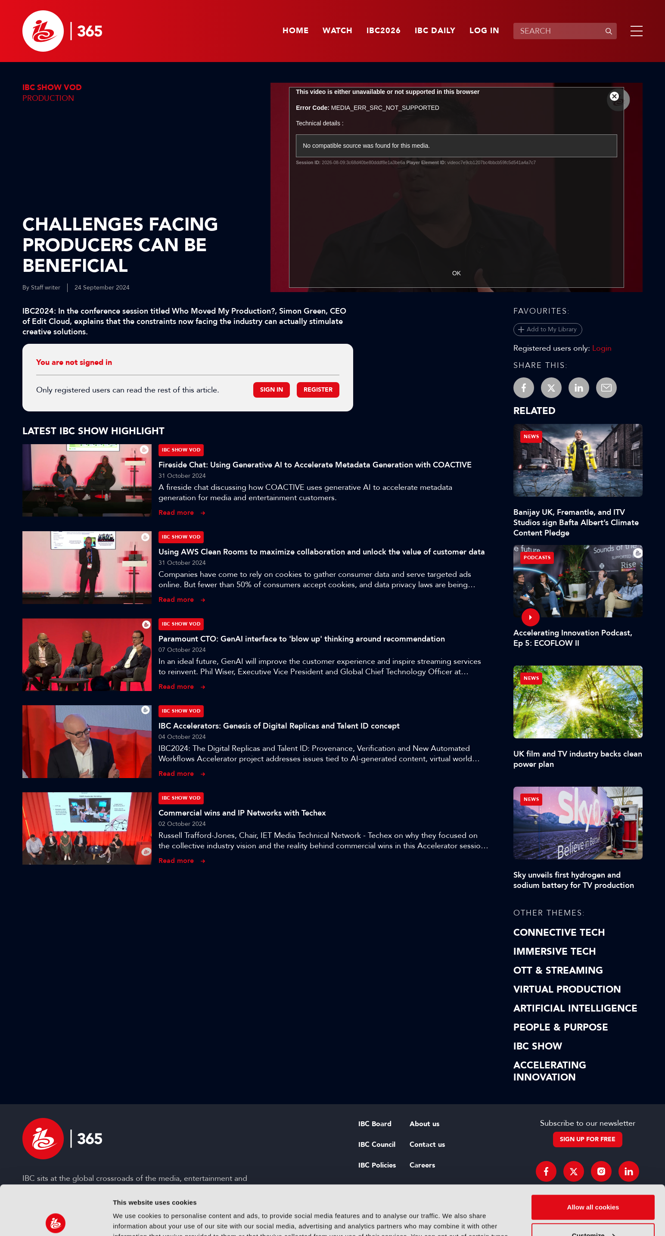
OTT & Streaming (558, 970)
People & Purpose (560, 1027)
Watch (338, 31)
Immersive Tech (554, 951)
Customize (593, 1183)
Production (48, 98)
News (531, 436)
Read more (176, 512)
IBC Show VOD (52, 87)
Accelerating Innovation (549, 1071)
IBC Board (375, 1124)
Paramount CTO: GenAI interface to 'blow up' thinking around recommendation (301, 639)
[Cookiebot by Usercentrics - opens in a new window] (55, 1219)
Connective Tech (559, 932)
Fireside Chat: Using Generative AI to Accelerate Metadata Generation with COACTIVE (315, 465)
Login (602, 348)
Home (296, 31)
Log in (484, 31)
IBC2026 (384, 31)
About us (424, 1124)
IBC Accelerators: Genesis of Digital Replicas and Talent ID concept (279, 726)
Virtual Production (567, 989)
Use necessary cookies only (593, 1212)
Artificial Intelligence (575, 1008)
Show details (133, 1219)
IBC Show (537, 1046)
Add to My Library (552, 329)
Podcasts (537, 557)
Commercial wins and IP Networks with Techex (242, 813)
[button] (635, 31)
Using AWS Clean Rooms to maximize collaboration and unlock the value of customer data (321, 552)
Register (318, 390)
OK (456, 273)
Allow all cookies (593, 1155)
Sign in (271, 390)
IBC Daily (435, 31)
